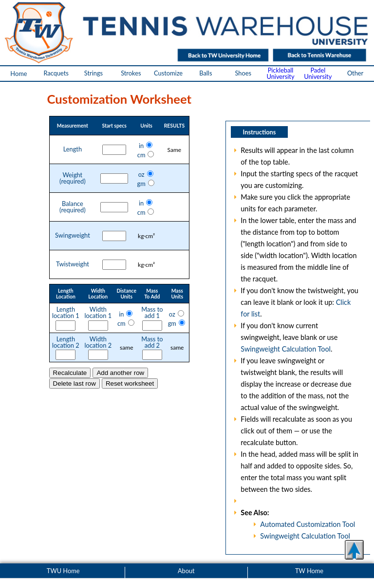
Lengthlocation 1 (65, 312)
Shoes (243, 73)
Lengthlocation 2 (65, 342)
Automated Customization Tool (307, 524)
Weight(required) (72, 178)
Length (72, 149)
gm (141, 183)
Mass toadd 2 (152, 342)
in (141, 145)
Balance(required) (72, 207)
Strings (93, 73)
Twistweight (72, 264)
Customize (168, 73)
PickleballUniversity (280, 73)
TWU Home (63, 571)
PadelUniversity (318, 73)
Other (355, 73)
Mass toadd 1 (152, 312)
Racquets (55, 73)
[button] (354, 550)
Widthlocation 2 (98, 342)
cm (141, 155)
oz (141, 174)
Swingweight (72, 235)
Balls (205, 73)
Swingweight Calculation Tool (286, 349)
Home (18, 73)
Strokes (131, 73)
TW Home (309, 571)
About (186, 571)
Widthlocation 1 (98, 312)
